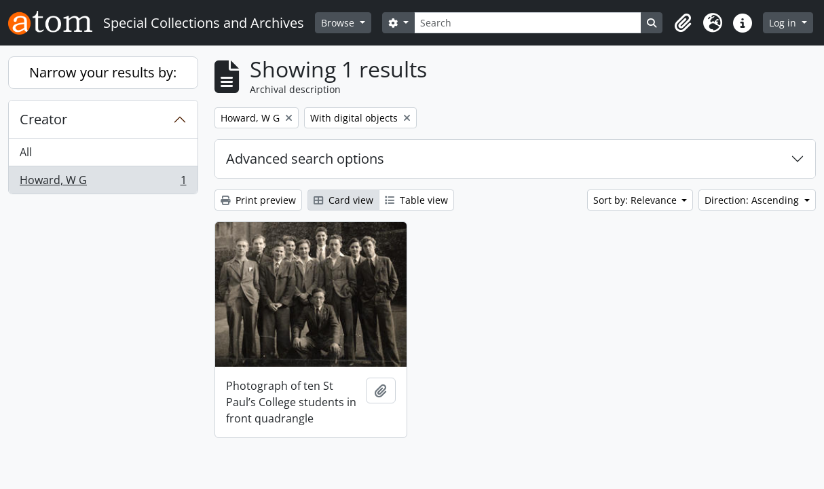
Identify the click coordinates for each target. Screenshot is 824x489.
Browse (339, 22)
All (26, 152)
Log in (784, 22)
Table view (416, 200)
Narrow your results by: (102, 72)
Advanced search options (305, 158)
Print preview (258, 200)
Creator (43, 119)
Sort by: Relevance (636, 200)
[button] (683, 23)
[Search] (528, 22)
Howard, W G (103, 183)
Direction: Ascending (753, 200)
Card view (343, 200)
